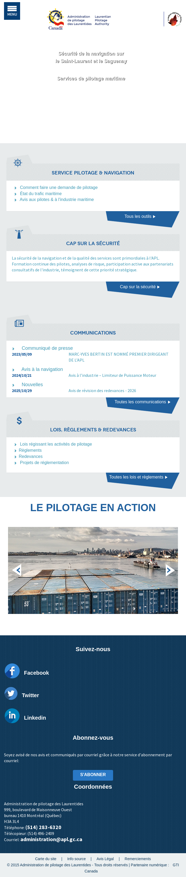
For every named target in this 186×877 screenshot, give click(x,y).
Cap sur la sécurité (140, 286)
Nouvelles (32, 384)
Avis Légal (105, 859)
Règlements (30, 450)
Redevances (31, 456)
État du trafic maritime (41, 193)
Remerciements (138, 859)
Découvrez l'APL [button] (91, 100)
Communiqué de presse (47, 348)
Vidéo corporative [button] (91, 116)
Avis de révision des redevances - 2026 (102, 390)
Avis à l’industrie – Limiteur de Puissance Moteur (112, 375)
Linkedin (35, 718)
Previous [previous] (16, 567)
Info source (76, 859)
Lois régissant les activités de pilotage (56, 444)
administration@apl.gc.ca (51, 839)
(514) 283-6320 (43, 827)
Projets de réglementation (44, 462)
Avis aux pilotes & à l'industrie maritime (57, 199)
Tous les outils (140, 216)
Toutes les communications (143, 402)
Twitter (30, 695)
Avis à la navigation (42, 369)
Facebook (36, 673)
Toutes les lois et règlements (138, 477)
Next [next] (169, 567)
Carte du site (45, 859)
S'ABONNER (93, 774)
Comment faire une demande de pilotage (59, 187)
